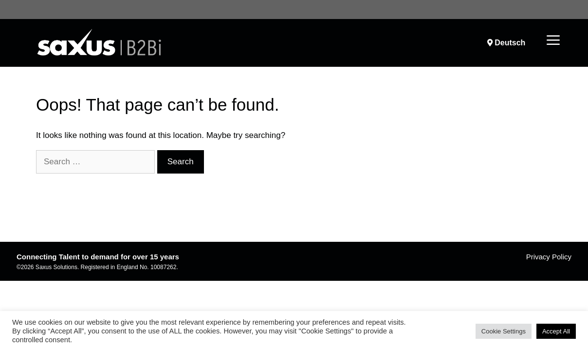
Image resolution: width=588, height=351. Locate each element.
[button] (553, 41)
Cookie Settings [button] (503, 331)
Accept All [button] (556, 331)
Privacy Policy (548, 257)
